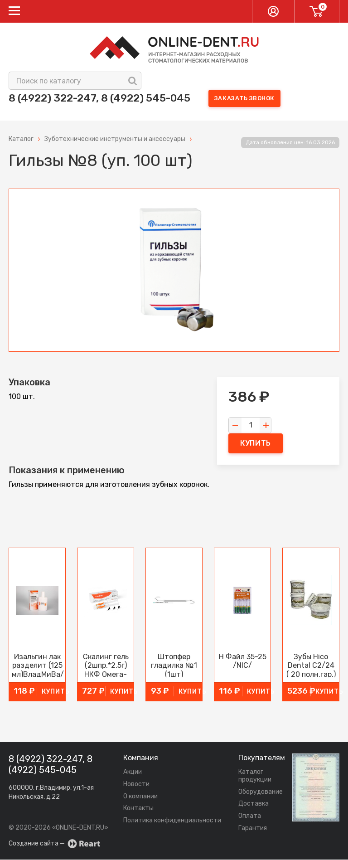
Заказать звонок (254, 98)
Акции (132, 772)
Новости (136, 784)
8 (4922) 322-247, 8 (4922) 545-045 (104, 98)
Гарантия (252, 828)
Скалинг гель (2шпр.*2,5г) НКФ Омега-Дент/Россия (106, 665)
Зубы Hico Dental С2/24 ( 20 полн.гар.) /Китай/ (311, 665)
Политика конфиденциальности (172, 821)
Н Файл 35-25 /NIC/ (242, 661)
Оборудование (260, 792)
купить (255, 444)
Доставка (253, 804)
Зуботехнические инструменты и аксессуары (114, 140)
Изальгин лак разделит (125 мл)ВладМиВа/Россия (37, 665)
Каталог (21, 140)
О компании (140, 797)
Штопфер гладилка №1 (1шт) (174, 665)
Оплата (249, 816)
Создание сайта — (54, 844)
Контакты (138, 809)
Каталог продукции (254, 776)
